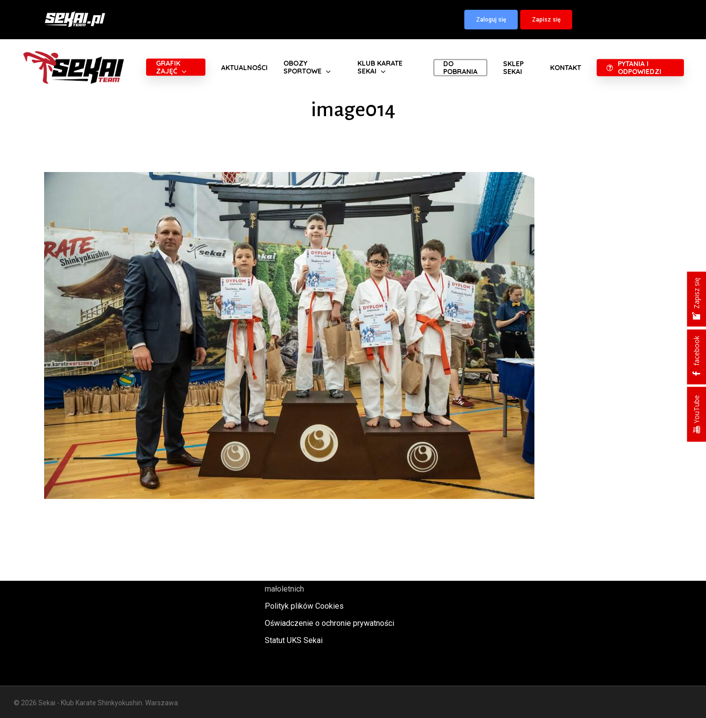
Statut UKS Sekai (294, 640)
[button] (491, 19)
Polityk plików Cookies (304, 606)
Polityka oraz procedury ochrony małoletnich (320, 582)
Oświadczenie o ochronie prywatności (329, 623)
